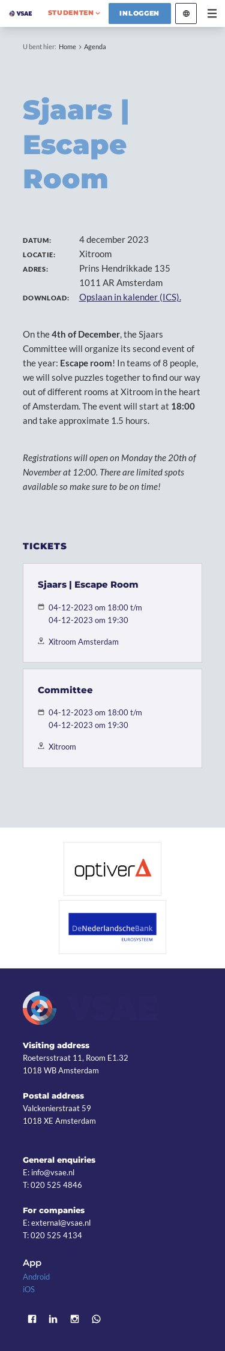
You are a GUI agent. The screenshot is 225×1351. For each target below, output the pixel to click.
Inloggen (139, 13)
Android (36, 1276)
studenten (71, 12)
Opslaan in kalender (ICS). (130, 296)
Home (67, 46)
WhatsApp (96, 1319)
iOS (29, 1289)
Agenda (95, 46)
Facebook (32, 1319)
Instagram (75, 1319)
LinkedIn (53, 1319)
